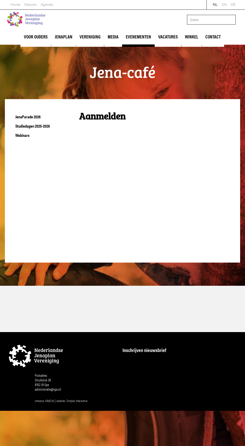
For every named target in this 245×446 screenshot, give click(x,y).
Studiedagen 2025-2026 (32, 126)
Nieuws (30, 4)
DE (233, 4)
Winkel (191, 36)
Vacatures (168, 36)
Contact (213, 36)
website (60, 420)
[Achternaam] (157, 398)
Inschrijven (157, 410)
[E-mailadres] (157, 368)
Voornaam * (132, 376)
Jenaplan (63, 36)
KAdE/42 (49, 420)
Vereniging (90, 36)
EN (224, 4)
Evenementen (138, 36)
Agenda (46, 4)
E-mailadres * (134, 361)
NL (215, 4)
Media (113, 36)
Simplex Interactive (76, 420)
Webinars (22, 135)
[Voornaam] (157, 383)
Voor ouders (36, 36)
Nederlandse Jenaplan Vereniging (26, 20)
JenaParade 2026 (28, 116)
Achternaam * (134, 391)
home (15, 4)
